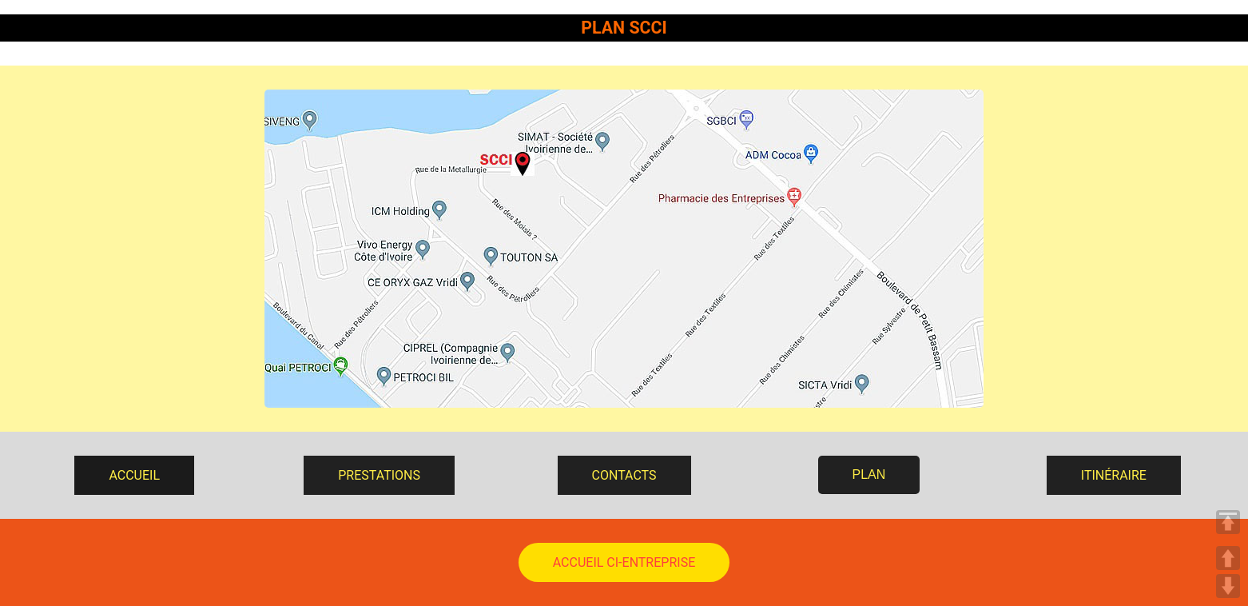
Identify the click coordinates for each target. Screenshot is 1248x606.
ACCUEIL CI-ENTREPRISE (624, 562)
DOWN (1228, 586)
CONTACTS (624, 475)
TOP (1228, 522)
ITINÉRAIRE (1114, 475)
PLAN (869, 474)
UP (1228, 558)
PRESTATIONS (379, 475)
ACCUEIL (134, 475)
